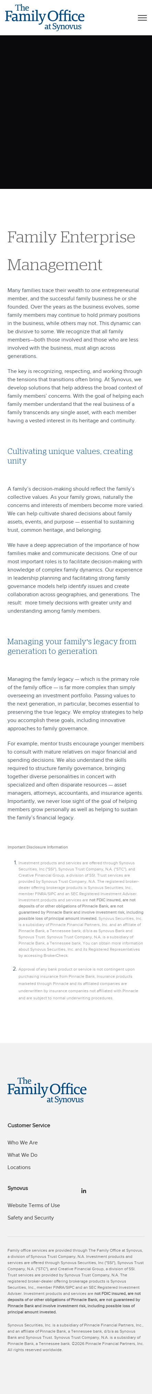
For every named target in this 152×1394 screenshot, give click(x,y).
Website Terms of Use (34, 1205)
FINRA (40, 893)
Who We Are (23, 1143)
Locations (19, 1167)
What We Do (22, 1155)
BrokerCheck (56, 955)
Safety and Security (31, 1218)
